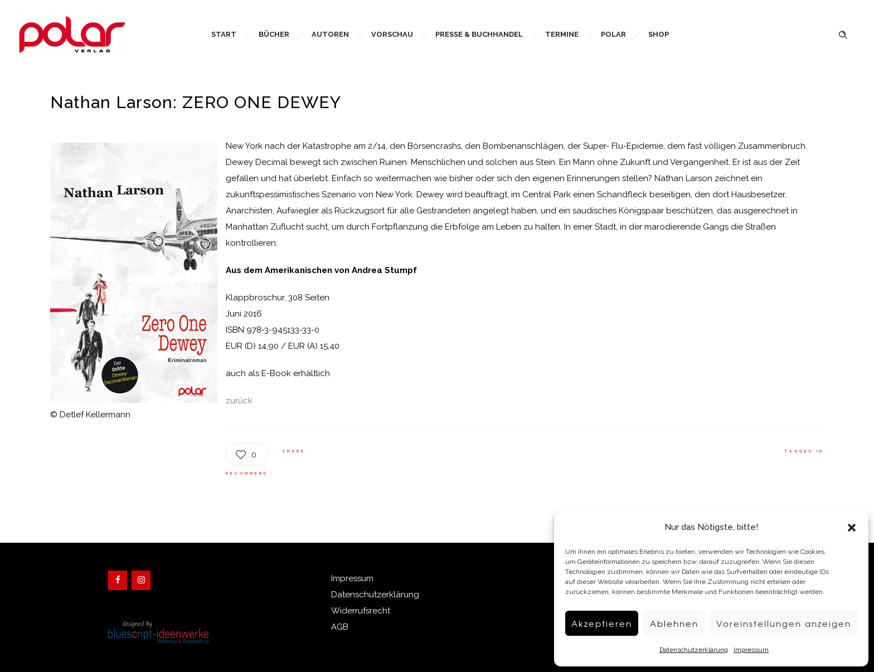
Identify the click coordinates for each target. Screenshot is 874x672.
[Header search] (843, 34)
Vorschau (392, 34)
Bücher (274, 34)
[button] (851, 527)
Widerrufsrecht (360, 611)
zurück (239, 401)
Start (223, 34)
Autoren (330, 34)
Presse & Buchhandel (479, 34)
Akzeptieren (601, 623)
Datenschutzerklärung (693, 650)
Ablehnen (674, 623)
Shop (658, 34)
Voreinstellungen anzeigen (783, 623)
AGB (339, 627)
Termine (562, 34)
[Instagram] (141, 580)
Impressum (751, 650)
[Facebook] (117, 580)
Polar (613, 34)
